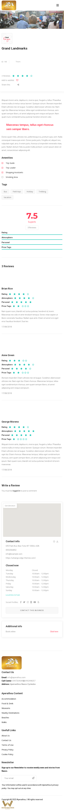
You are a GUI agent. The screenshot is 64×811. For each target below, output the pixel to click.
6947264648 (17, 681)
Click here (54, 631)
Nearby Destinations (10, 713)
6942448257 (30, 681)
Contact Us (6, 740)
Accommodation (9, 699)
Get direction (10, 505)
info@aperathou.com (16, 677)
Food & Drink (7, 703)
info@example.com (14, 554)
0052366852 (11, 550)
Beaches (5, 717)
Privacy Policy (7, 749)
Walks (4, 722)
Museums (6, 708)
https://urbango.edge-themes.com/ (21, 558)
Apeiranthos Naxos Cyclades (23, 684)
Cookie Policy (7, 754)
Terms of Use (7, 745)
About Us (6, 735)
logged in (16, 491)
